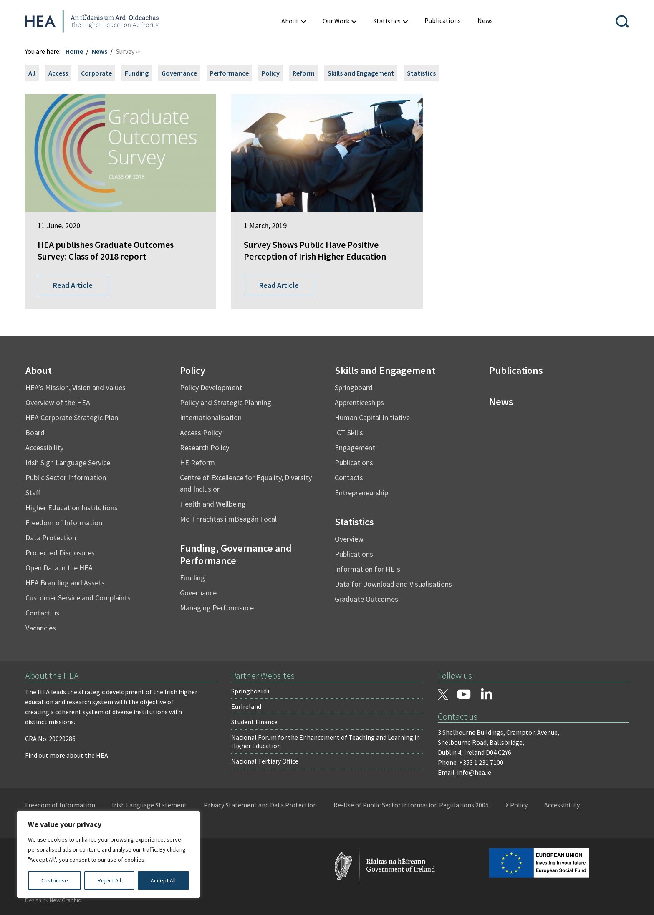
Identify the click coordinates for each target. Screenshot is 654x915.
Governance (179, 73)
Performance (229, 73)
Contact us (42, 613)
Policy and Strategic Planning (225, 402)
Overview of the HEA (57, 402)
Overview (349, 539)
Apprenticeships (359, 402)
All (31, 73)
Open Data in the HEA (59, 567)
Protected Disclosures (60, 552)
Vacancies (40, 628)
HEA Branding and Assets (65, 582)
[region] (108, 854)
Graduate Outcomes (366, 599)
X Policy (516, 805)
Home (74, 51)
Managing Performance (217, 608)
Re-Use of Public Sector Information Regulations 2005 (411, 805)
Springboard (354, 387)
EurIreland (246, 706)
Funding (137, 73)
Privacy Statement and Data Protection (260, 805)
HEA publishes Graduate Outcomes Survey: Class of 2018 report (106, 250)
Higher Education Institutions (71, 507)
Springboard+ (250, 691)
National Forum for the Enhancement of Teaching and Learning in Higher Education (325, 741)
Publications (354, 462)
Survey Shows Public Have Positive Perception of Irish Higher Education (315, 250)
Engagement (355, 447)
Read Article (73, 285)
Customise (54, 880)
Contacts (349, 477)
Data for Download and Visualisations (393, 584)
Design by (53, 900)
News (99, 51)
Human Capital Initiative (372, 417)
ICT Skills (349, 432)
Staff (32, 492)
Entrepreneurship (361, 492)
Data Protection (50, 537)
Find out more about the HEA (66, 755)
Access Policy (201, 432)
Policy (271, 73)
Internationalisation (211, 417)
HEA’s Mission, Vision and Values (75, 387)
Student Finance (254, 722)
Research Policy (204, 447)
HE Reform (197, 462)
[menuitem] (442, 20)
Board (35, 432)
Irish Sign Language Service (67, 462)
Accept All (163, 880)
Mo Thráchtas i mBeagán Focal (228, 519)
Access (58, 73)
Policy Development (211, 387)
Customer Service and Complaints (78, 597)
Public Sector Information (65, 477)
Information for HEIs (367, 569)
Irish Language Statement (149, 805)
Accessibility (44, 447)
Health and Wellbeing (213, 504)
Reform (304, 73)
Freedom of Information (63, 522)
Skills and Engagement (361, 73)
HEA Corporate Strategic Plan (71, 417)
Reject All (109, 880)
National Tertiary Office (264, 761)
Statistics (421, 73)
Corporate (96, 73)
